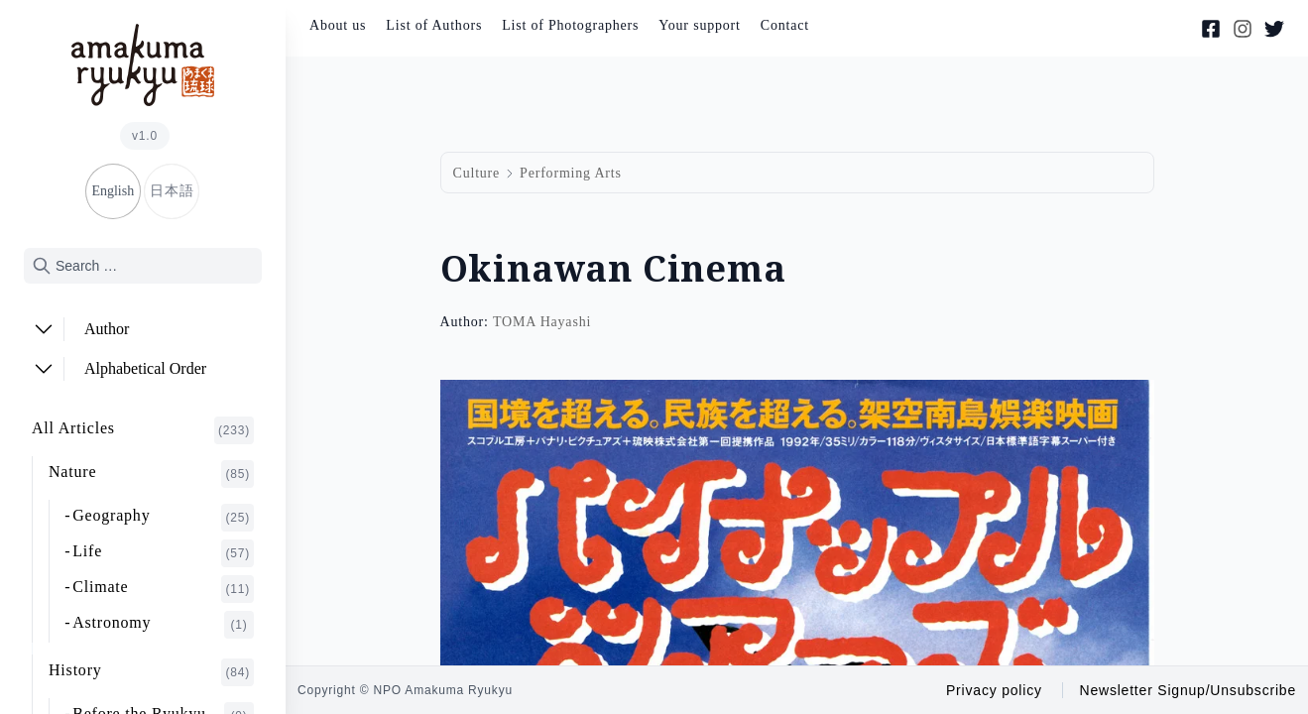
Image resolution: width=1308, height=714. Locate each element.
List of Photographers (570, 25)
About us (337, 25)
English (112, 190)
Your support (699, 25)
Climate (163, 589)
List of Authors (434, 25)
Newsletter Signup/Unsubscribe (1187, 690)
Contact (785, 25)
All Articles (143, 430)
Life (163, 553)
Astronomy (163, 625)
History (151, 672)
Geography (163, 518)
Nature (151, 474)
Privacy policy (994, 690)
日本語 (171, 190)
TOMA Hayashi (542, 321)
